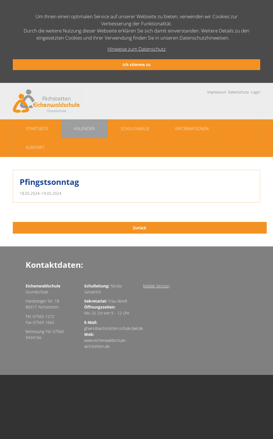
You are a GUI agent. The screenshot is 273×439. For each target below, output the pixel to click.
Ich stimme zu (136, 64)
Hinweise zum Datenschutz (136, 49)
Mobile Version (156, 286)
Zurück (139, 227)
